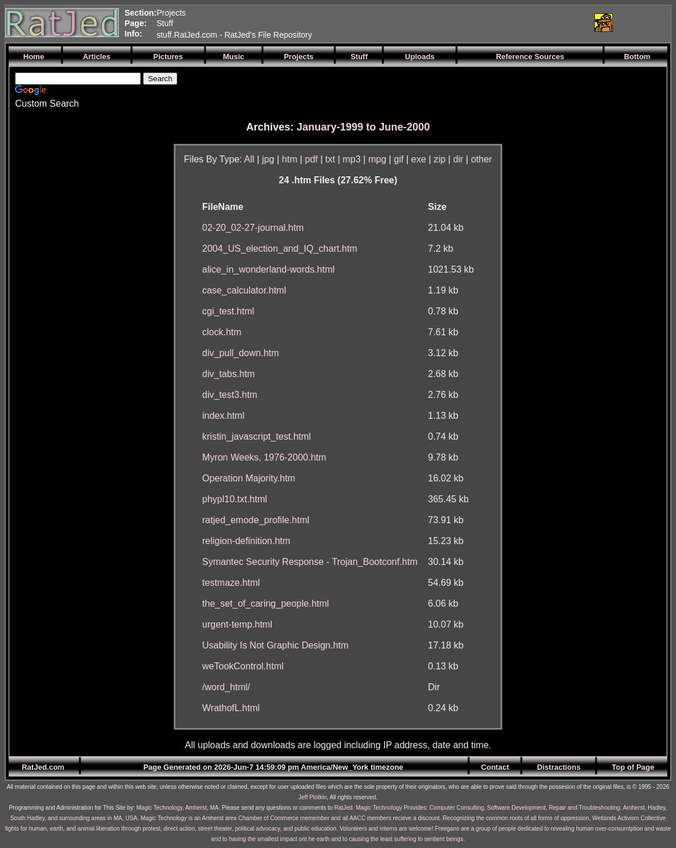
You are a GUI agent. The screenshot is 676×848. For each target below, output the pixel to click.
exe (418, 159)
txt (330, 159)
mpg (377, 159)
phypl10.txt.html (234, 499)
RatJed (343, 807)
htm (290, 159)
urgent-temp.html (237, 624)
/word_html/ (226, 687)
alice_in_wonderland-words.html (268, 269)
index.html (223, 416)
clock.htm (222, 332)
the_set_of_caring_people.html (265, 603)
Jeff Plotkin (312, 797)
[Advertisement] (447, 22)
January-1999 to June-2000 (363, 127)
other (481, 159)
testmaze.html (231, 583)
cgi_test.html (228, 311)
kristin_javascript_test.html (256, 436)
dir (458, 159)
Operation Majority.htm (248, 478)
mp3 (352, 159)
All (249, 159)
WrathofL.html (231, 708)
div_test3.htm (229, 395)
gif (399, 159)
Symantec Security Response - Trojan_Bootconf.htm (310, 562)
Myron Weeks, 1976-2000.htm (264, 457)
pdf (311, 159)
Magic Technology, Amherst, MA (178, 807)
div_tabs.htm (228, 374)
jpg (268, 159)
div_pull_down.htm (240, 353)
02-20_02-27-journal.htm (253, 228)
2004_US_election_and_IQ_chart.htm (279, 248)
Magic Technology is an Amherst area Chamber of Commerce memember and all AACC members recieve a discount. (291, 818)
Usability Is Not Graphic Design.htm (275, 645)
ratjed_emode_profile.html (255, 520)
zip (439, 159)
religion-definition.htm (246, 541)
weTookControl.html (243, 666)
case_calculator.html (244, 290)
